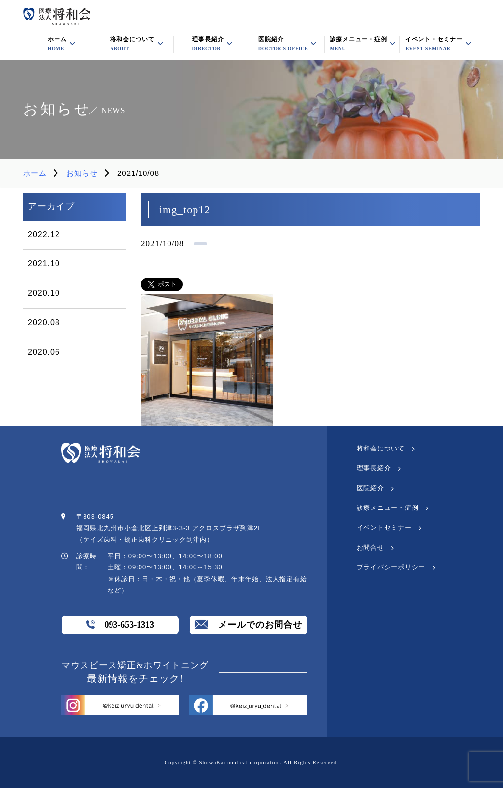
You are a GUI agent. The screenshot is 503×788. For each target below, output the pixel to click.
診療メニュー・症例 (358, 43)
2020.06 (44, 352)
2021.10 (44, 263)
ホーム (35, 173)
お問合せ (370, 547)
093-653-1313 (120, 624)
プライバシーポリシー (391, 567)
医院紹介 (283, 43)
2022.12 (44, 234)
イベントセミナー (384, 527)
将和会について (381, 448)
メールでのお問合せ (248, 624)
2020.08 (44, 322)
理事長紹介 (374, 468)
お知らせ (82, 173)
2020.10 (44, 293)
